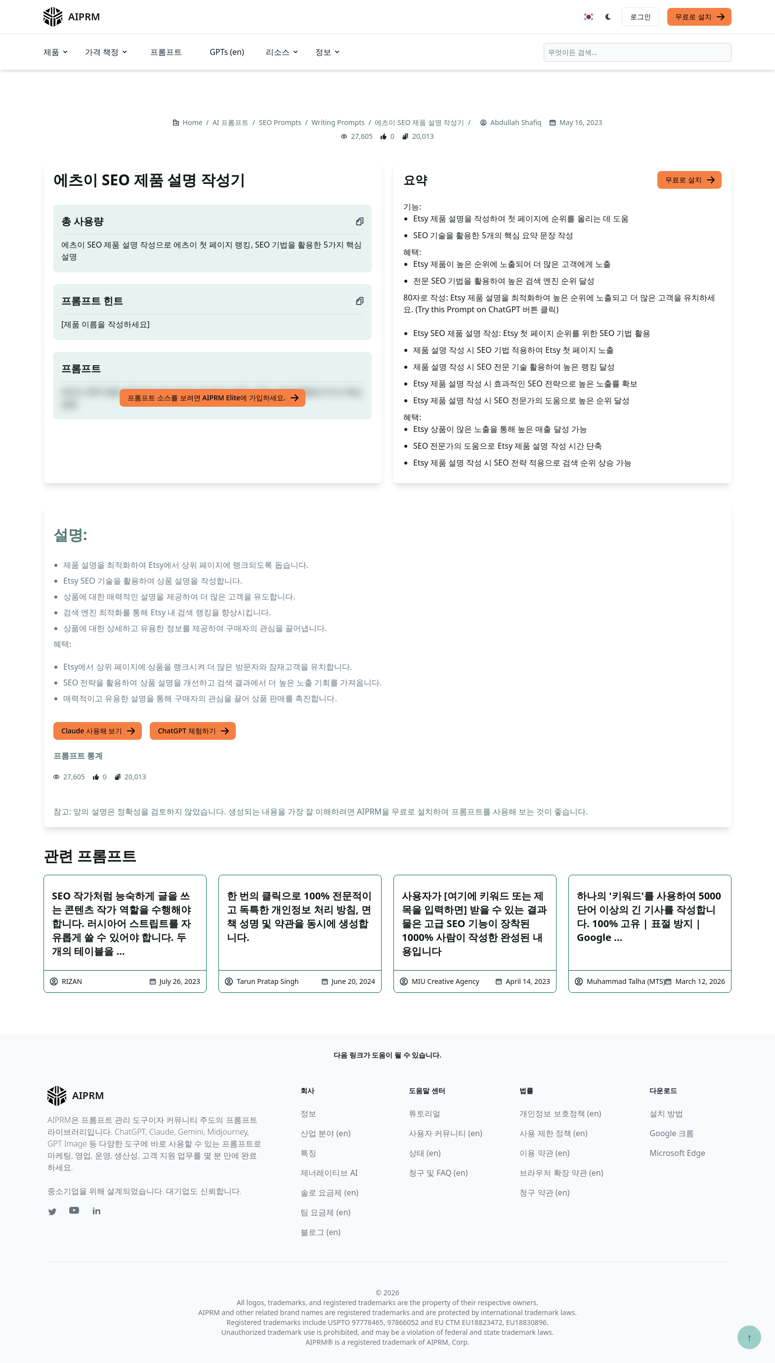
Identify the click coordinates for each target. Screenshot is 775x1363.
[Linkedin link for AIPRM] (99, 1213)
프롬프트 (166, 51)
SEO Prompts (281, 122)
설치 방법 (666, 1113)
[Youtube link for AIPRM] (75, 1213)
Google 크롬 (671, 1133)
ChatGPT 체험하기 (193, 731)
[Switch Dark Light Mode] (608, 17)
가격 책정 (107, 51)
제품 (56, 51)
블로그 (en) (321, 1232)
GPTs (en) (227, 51)
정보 (328, 51)
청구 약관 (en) (544, 1192)
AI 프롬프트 (232, 122)
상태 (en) (425, 1153)
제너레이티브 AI (329, 1172)
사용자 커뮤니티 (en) (445, 1133)
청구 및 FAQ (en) (438, 1172)
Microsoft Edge (677, 1153)
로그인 (640, 16)
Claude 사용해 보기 (98, 731)
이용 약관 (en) (544, 1153)
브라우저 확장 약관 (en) (561, 1172)
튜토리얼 (424, 1113)
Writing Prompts (338, 122)
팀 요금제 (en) (325, 1212)
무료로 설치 (700, 17)
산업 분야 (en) (325, 1133)
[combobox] (638, 52)
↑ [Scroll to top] (749, 1337)
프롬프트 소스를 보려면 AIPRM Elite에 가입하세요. (213, 398)
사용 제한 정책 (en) (553, 1133)
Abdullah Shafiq (515, 122)
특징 (308, 1153)
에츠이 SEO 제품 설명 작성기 (420, 122)
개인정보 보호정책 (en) (560, 1113)
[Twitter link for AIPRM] (52, 1212)
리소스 (283, 51)
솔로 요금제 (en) (329, 1192)
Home (193, 122)
